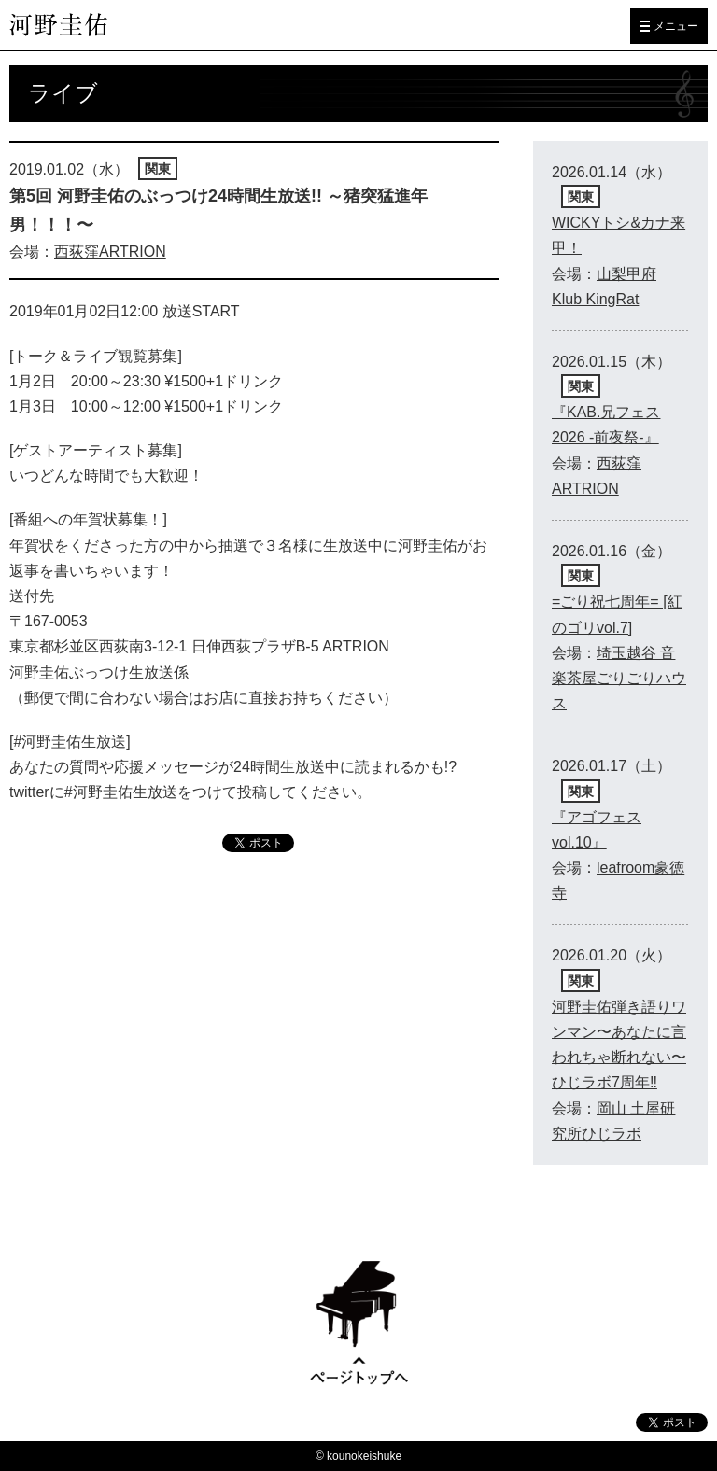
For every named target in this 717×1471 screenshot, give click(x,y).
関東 (158, 168)
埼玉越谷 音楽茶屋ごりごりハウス (619, 678)
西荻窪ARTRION (110, 251)
